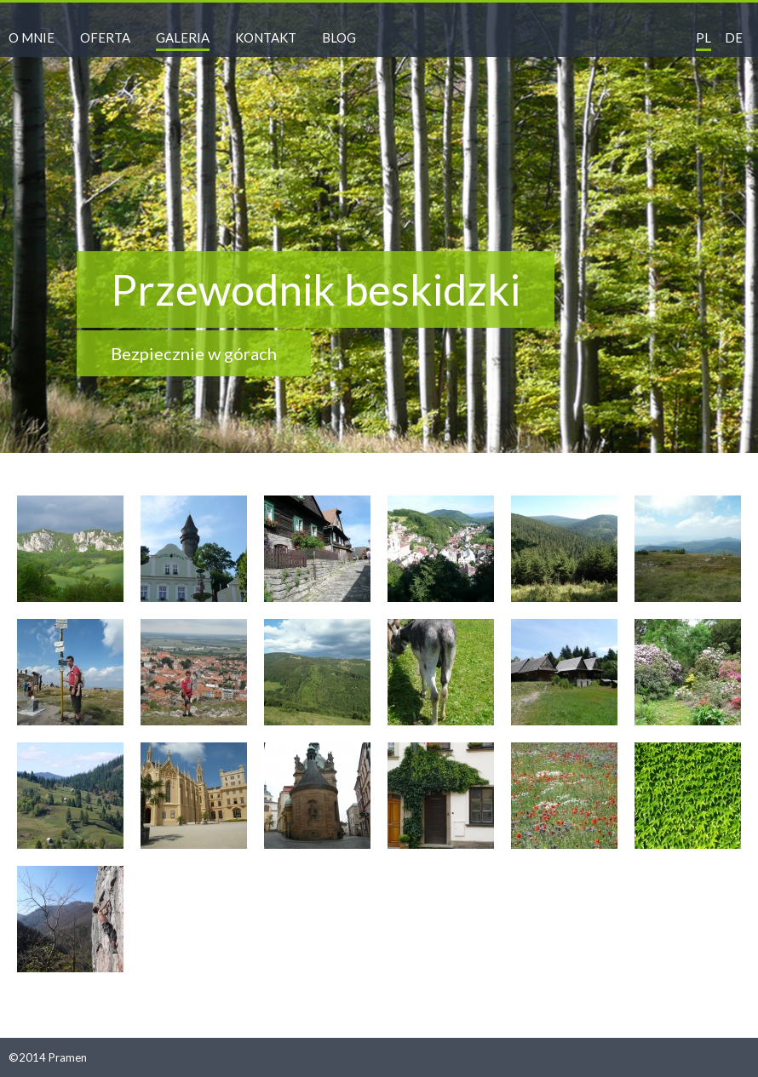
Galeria (183, 37)
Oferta (105, 37)
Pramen (68, 1057)
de (734, 37)
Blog (339, 37)
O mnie (32, 37)
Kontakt (265, 37)
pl (703, 37)
